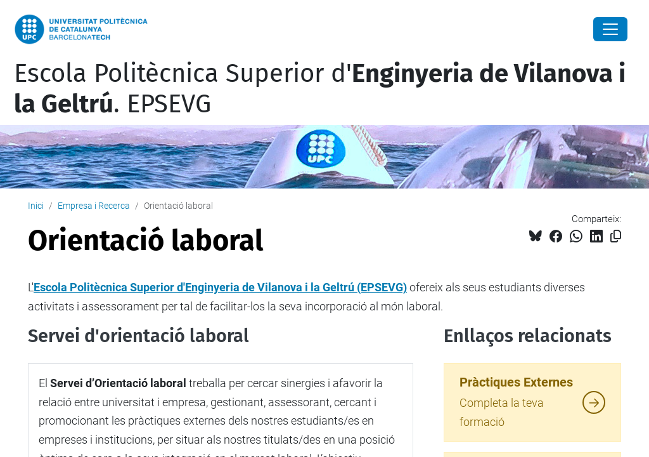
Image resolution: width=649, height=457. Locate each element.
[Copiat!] (615, 236)
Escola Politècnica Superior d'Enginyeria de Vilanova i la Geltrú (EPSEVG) (220, 287)
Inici (36, 206)
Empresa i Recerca (94, 206)
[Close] (610, 29)
